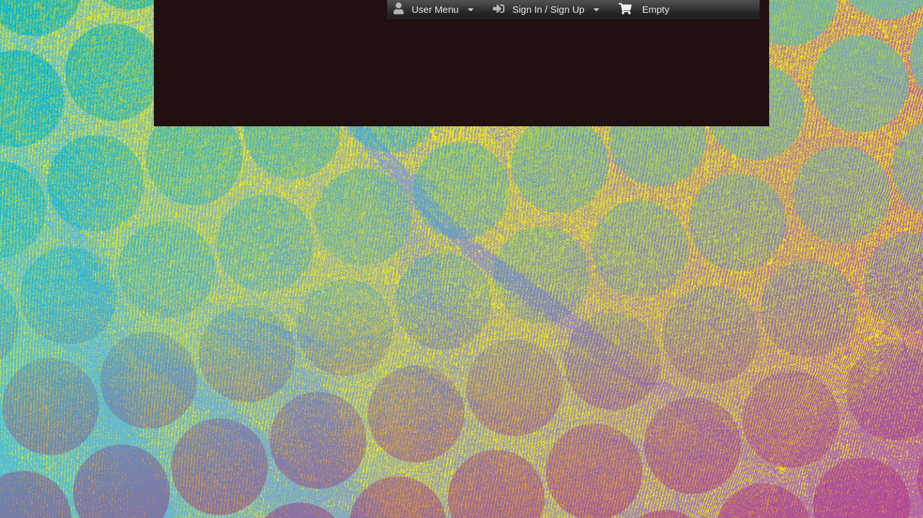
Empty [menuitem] (644, 8)
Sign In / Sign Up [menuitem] (546, 9)
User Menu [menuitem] (434, 9)
